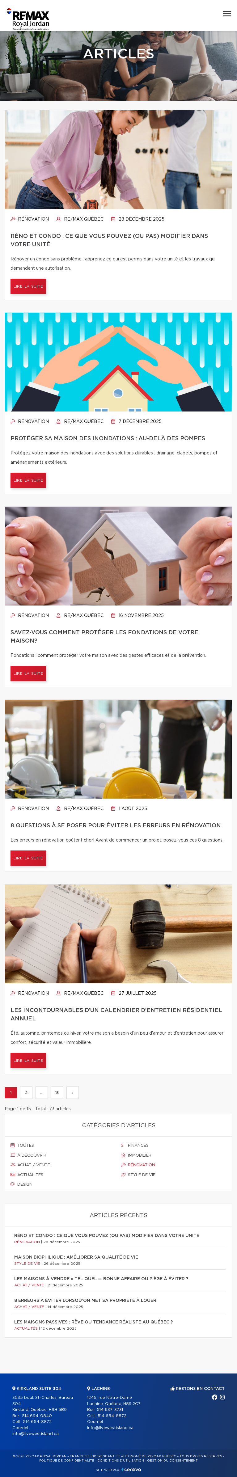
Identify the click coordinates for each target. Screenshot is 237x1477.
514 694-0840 (37, 1416)
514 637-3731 (110, 1410)
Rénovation (30, 219)
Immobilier (136, 1155)
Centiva (131, 1469)
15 (57, 1093)
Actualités (27, 1175)
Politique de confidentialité (66, 1460)
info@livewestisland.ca (35, 1434)
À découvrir (28, 1155)
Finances (135, 1145)
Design (21, 1184)
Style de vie (138, 1175)
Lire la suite (28, 286)
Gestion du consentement (172, 1460)
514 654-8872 (37, 1422)
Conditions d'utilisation (120, 1460)
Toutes (22, 1145)
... (41, 1093)
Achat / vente (30, 1165)
